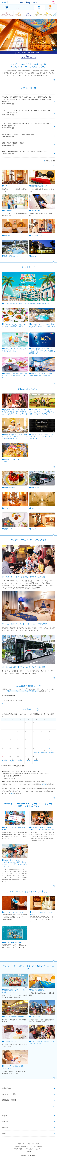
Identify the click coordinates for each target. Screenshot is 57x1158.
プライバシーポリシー (34, 1144)
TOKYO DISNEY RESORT (28, 2)
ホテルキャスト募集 (9, 1094)
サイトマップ (20, 1144)
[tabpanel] (28, 35)
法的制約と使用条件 (20, 1146)
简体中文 (5, 1121)
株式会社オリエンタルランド (34, 1149)
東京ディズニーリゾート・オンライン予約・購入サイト (23, 691)
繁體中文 (5, 1127)
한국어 (4, 1133)
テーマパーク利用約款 (36, 1146)
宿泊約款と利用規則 (9, 1100)
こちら (44, 784)
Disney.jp (28, 1151)
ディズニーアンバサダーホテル (13, 701)
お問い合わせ (6, 1088)
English (4, 1115)
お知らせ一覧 (50, 161)
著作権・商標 (18, 1149)
